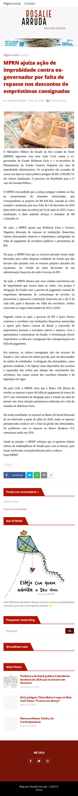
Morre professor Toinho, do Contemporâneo (37, 720)
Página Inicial (12, 3)
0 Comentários (58, 100)
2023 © (54, 786)
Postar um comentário (15, 509)
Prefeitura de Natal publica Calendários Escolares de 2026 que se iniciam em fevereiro (45, 679)
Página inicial (11, 55)
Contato (30, 3)
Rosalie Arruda (38, 786)
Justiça (25, 55)
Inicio (39, 789)
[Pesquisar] (34, 631)
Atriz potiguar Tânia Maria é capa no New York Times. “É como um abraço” (46, 699)
